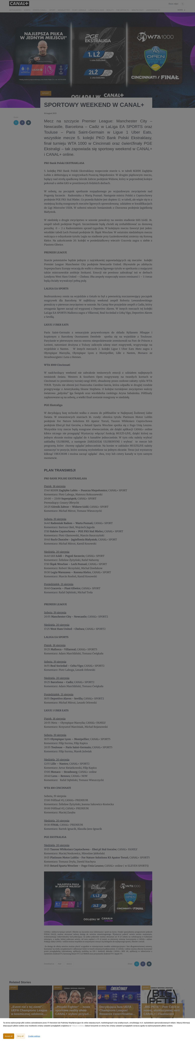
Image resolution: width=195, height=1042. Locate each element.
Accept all (8, 1036)
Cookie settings (34, 1036)
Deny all (20, 1036)
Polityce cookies (77, 1026)
